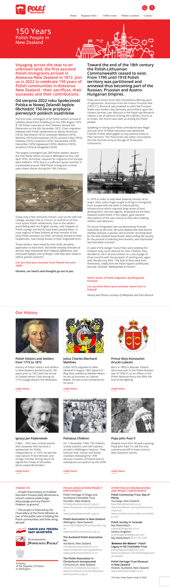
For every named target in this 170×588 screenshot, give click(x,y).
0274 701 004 (139, 538)
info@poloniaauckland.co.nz (80, 546)
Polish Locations (130, 15)
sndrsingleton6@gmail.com (127, 534)
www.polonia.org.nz (75, 574)
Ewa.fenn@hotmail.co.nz (126, 504)
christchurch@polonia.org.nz (80, 567)
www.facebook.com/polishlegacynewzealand (132, 554)
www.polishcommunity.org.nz (81, 531)
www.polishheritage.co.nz (127, 571)
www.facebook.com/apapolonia (82, 549)
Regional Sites (89, 15)
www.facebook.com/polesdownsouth (84, 508)
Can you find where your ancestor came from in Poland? (116, 288)
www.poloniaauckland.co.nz (80, 553)
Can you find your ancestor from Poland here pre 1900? (46, 264)
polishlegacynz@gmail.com (127, 549)
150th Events (110, 15)
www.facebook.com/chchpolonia (83, 571)
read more (22, 389)
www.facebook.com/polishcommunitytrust (132, 508)
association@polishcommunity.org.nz (84, 527)
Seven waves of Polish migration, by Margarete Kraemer (115, 279)
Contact (148, 15)
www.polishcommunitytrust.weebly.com (132, 515)
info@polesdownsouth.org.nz (81, 504)
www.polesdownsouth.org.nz (81, 513)
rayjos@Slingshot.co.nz (125, 528)
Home (73, 15)
